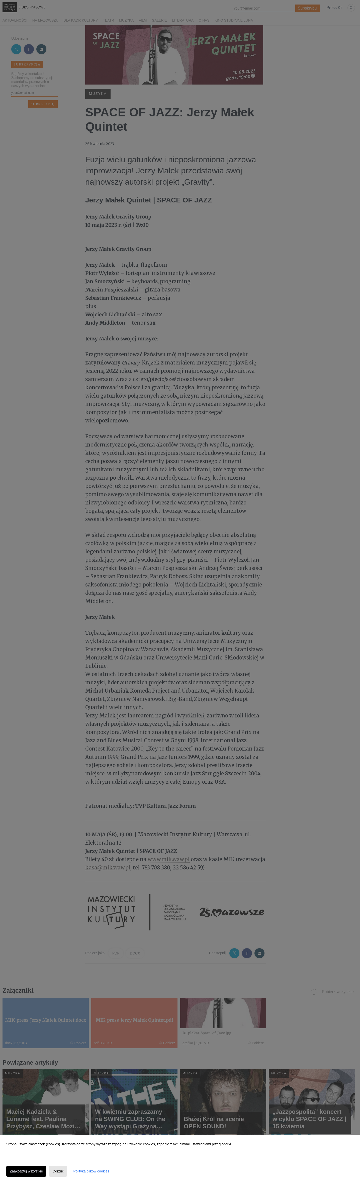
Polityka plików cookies (91, 1171)
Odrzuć (58, 1171)
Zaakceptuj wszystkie (26, 1171)
